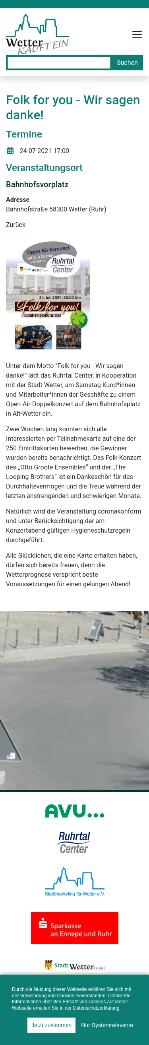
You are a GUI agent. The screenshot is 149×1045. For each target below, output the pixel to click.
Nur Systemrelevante (107, 1025)
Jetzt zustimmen (51, 1025)
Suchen (127, 62)
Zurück (15, 225)
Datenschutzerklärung (96, 1008)
